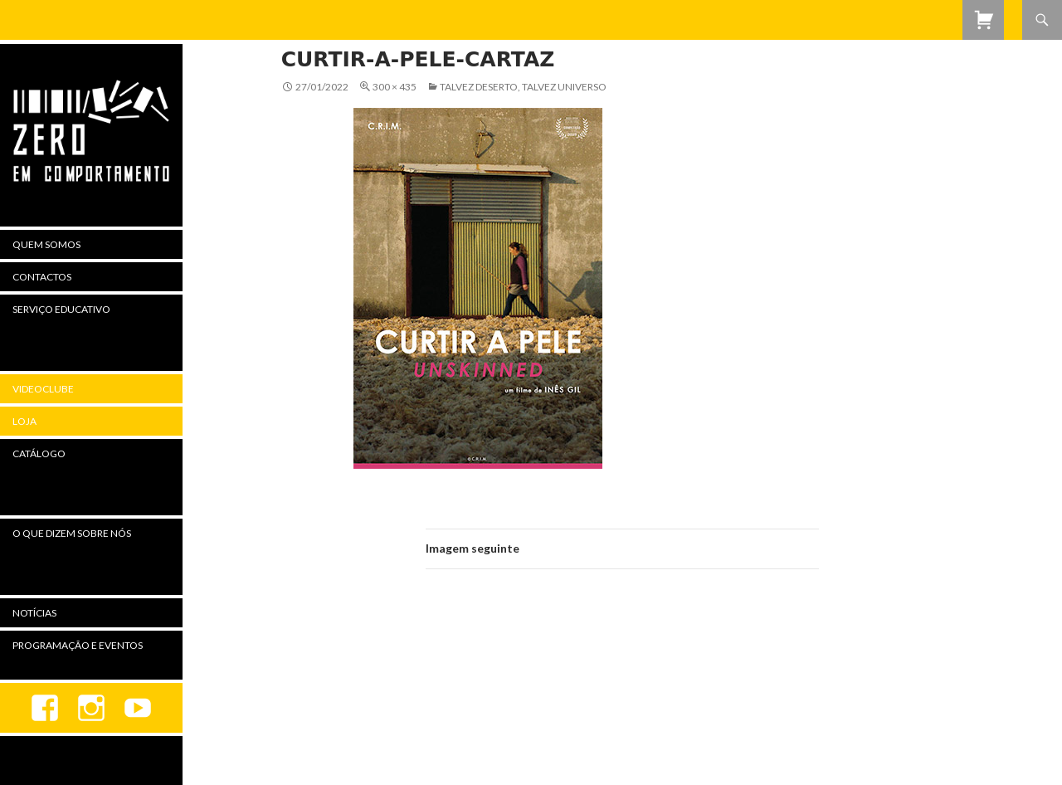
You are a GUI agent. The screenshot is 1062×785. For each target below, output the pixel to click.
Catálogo (39, 453)
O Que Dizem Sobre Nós (71, 533)
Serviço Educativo (61, 309)
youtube (137, 708)
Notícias (34, 613)
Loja (24, 421)
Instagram (91, 708)
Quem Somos (46, 244)
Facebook (45, 708)
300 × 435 (395, 86)
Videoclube (43, 389)
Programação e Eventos (77, 645)
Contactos (41, 277)
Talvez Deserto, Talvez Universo (523, 86)
